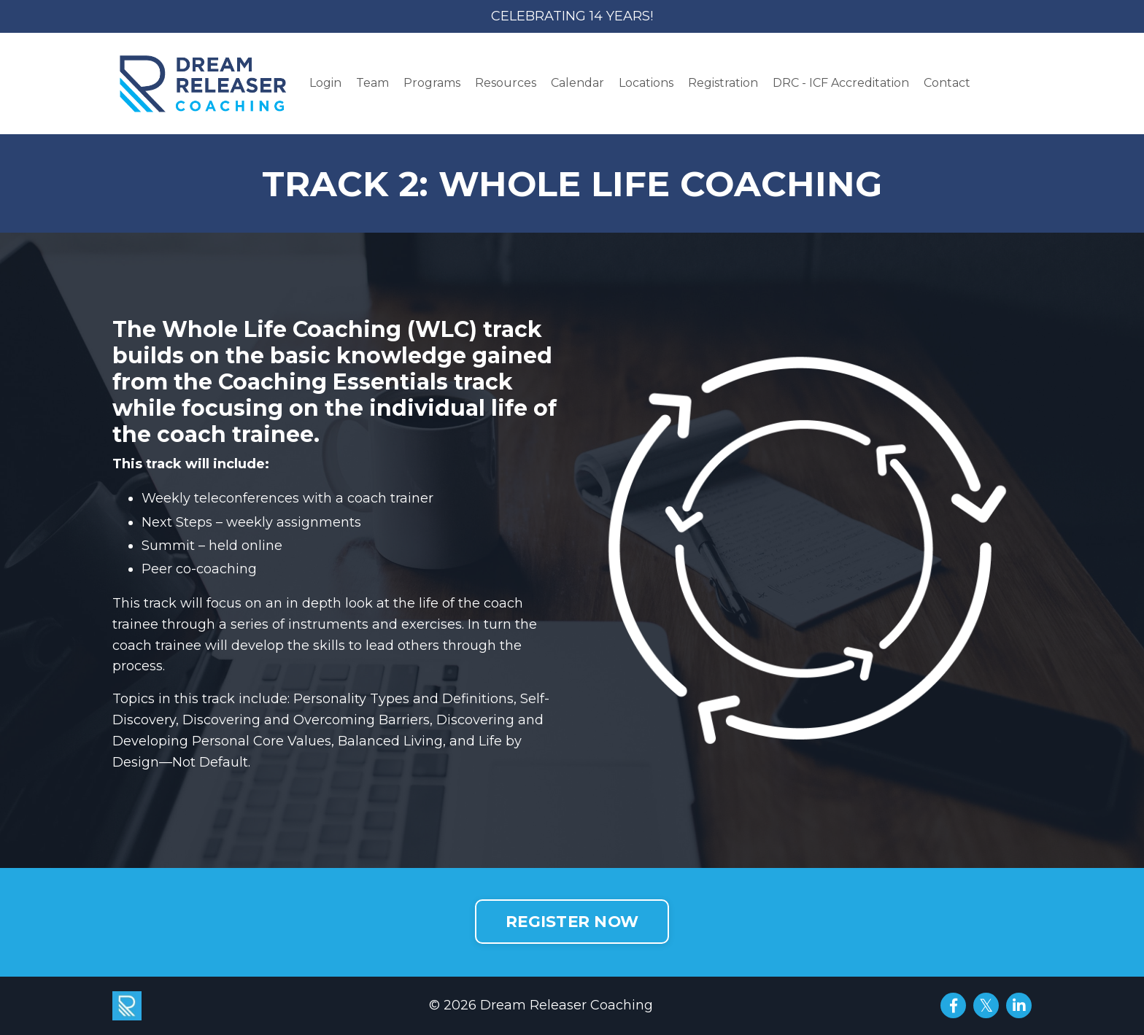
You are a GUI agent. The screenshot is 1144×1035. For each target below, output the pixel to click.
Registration (723, 83)
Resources (505, 83)
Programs (431, 83)
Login (325, 83)
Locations (646, 83)
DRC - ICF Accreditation (841, 83)
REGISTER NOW (572, 921)
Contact (947, 83)
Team (372, 83)
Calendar (577, 83)
